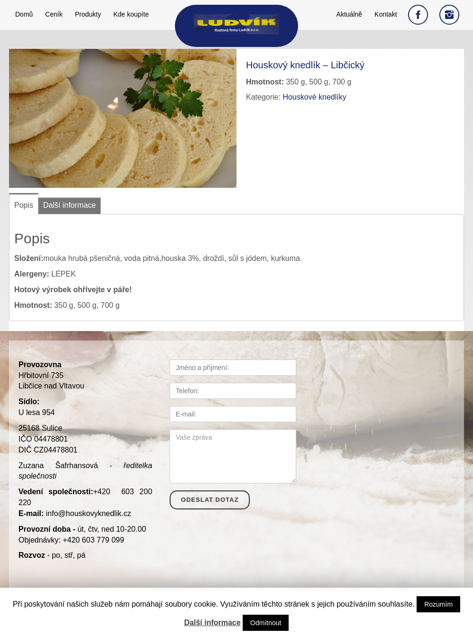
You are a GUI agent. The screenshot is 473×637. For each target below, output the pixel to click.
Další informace (212, 623)
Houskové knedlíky (314, 97)
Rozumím (438, 604)
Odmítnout (265, 623)
